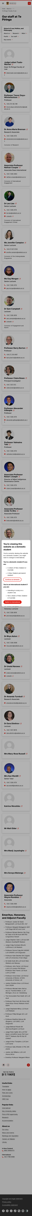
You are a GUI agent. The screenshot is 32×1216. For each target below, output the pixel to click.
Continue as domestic (12, 579)
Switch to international (12, 602)
